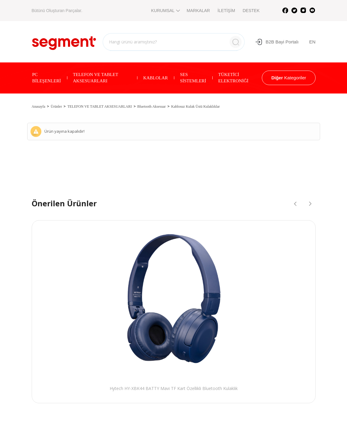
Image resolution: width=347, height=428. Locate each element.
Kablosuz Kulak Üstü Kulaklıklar (195, 106)
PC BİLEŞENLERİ (46, 77)
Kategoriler (288, 77)
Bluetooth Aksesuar (151, 106)
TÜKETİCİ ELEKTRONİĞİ (233, 77)
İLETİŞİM (226, 10)
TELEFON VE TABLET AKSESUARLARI (95, 77)
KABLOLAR (155, 77)
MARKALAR (198, 10)
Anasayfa (38, 106)
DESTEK (251, 10)
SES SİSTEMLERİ (193, 77)
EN (312, 41)
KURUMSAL (165, 10)
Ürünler (56, 106)
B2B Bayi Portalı (276, 42)
